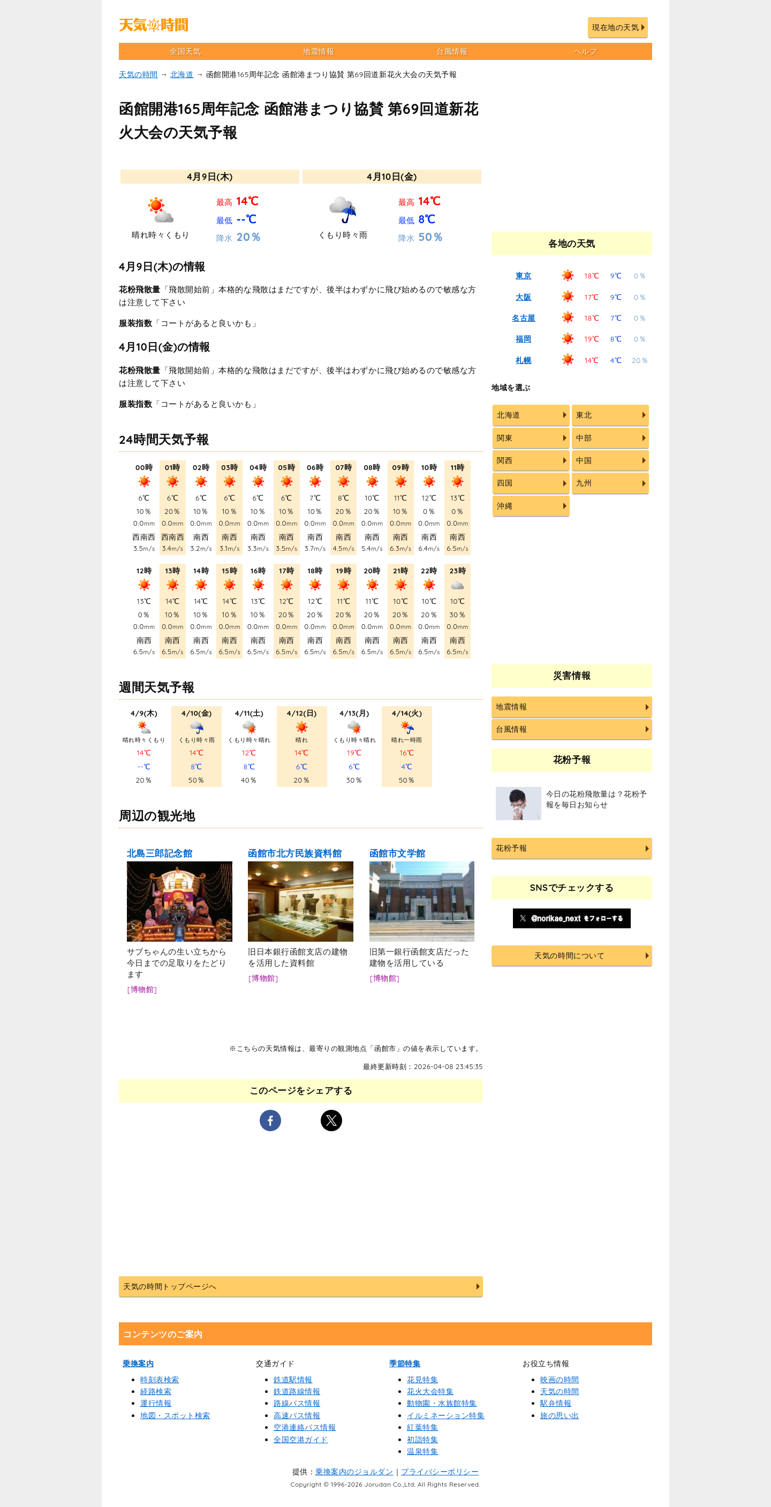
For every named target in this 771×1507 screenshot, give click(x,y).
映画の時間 (559, 1379)
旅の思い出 (559, 1415)
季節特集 (404, 1363)
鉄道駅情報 (293, 1379)
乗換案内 (138, 1363)
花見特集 (422, 1379)
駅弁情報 (555, 1403)
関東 (504, 438)
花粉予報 (511, 848)
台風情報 (451, 51)
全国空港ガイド (301, 1439)
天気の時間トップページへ (169, 1286)
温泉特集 (422, 1451)
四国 (504, 483)
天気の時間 (138, 74)
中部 (584, 438)
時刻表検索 (159, 1379)
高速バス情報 (297, 1415)
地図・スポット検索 (175, 1415)
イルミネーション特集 (446, 1415)
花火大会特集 (430, 1391)
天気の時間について (569, 955)
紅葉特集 (422, 1427)
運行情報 (155, 1403)
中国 (584, 460)
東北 (584, 415)
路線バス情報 (297, 1403)
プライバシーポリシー (440, 1471)
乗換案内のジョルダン (354, 1471)
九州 (584, 483)
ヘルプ (586, 51)
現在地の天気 (615, 27)
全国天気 (185, 51)
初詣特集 (422, 1439)
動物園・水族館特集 (442, 1403)
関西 (504, 460)
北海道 (182, 74)
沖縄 (504, 506)
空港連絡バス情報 (305, 1427)
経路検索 (155, 1391)
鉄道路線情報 (297, 1391)
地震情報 (318, 51)
